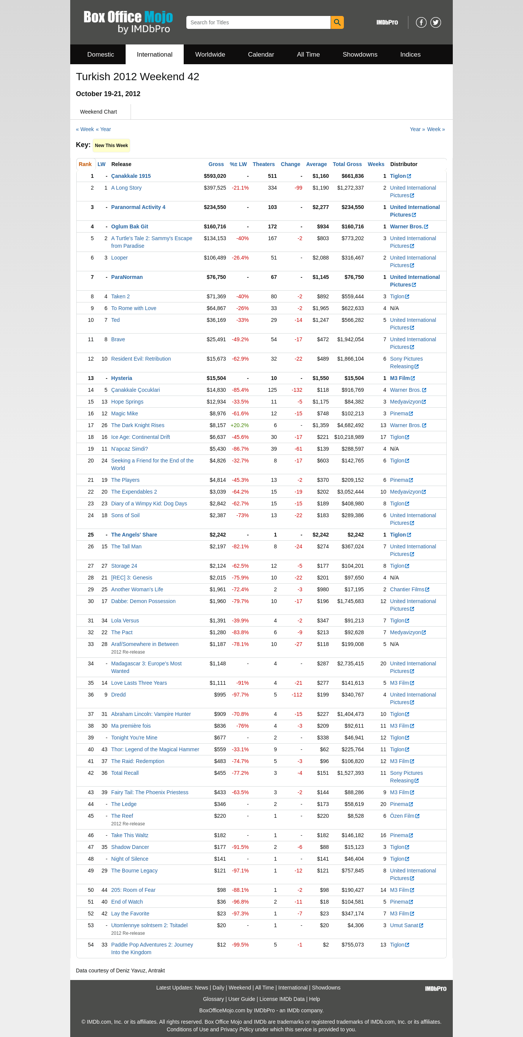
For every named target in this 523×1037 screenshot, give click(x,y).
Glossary (213, 999)
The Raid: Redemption (137, 761)
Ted (115, 320)
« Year (103, 129)
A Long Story (126, 188)
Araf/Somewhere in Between (144, 644)
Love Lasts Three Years (139, 683)
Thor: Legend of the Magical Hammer (155, 749)
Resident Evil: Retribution (141, 359)
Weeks (376, 164)
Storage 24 (124, 566)
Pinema (402, 413)
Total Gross (347, 164)
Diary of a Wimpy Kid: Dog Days (149, 503)
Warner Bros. (409, 226)
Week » (436, 129)
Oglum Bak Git (129, 226)
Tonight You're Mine (134, 738)
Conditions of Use (188, 1029)
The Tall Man (126, 546)
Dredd (118, 695)
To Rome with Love (133, 308)
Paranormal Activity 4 (138, 207)
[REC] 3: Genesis (131, 578)
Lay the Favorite (130, 913)
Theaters (264, 164)
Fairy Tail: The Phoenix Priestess (149, 792)
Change (290, 164)
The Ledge (124, 804)
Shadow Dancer (130, 847)
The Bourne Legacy (134, 871)
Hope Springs (127, 402)
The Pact (121, 632)
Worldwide (210, 54)
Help (314, 999)
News (201, 988)
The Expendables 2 (134, 492)
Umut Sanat (407, 925)
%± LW (238, 164)
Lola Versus (125, 620)
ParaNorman (127, 277)
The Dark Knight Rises (137, 425)
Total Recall (125, 773)
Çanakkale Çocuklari (135, 390)
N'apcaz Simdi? (129, 449)
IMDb (293, 1010)
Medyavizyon (408, 402)
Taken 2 (120, 296)
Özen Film (405, 816)
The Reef (122, 816)
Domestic (100, 54)
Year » (417, 129)
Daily (218, 988)
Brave (118, 339)
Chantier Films (410, 589)
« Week (85, 129)
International (155, 54)
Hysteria (121, 378)
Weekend (240, 988)
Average (316, 164)
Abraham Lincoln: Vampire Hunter (151, 714)
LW (102, 164)
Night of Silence (129, 859)
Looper (119, 258)
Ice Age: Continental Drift (140, 437)
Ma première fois (131, 726)
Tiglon (401, 176)
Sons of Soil (125, 515)
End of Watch (127, 902)
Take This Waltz (129, 835)
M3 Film (403, 378)
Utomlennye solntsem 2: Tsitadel (149, 925)
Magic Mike (124, 413)
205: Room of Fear (133, 890)
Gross (216, 164)
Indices (410, 54)
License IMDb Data (282, 999)
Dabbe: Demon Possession (143, 601)
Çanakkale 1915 (131, 176)
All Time (308, 54)
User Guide (241, 999)
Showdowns (360, 54)
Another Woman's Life (137, 589)
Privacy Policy (237, 1029)
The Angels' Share (134, 535)
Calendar (261, 54)
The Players (125, 480)
